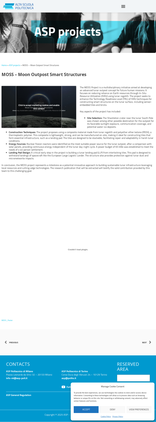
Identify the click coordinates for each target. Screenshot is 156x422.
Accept (86, 409)
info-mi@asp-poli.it (16, 378)
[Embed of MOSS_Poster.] (78, 249)
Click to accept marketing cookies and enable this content (38, 106)
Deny (112, 409)
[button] (123, 6)
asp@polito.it (69, 378)
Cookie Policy (106, 416)
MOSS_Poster (8, 320)
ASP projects (14, 65)
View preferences (139, 409)
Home (4, 65)
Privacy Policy (117, 416)
